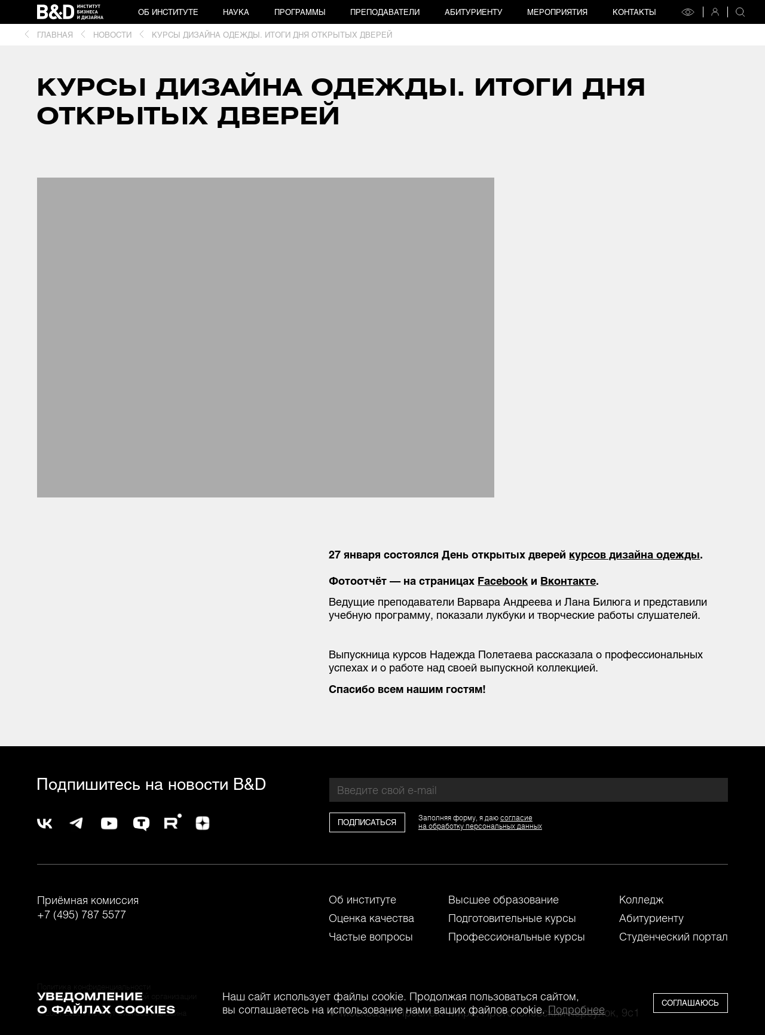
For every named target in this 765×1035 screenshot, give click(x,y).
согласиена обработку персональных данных (480, 822)
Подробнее (576, 1009)
